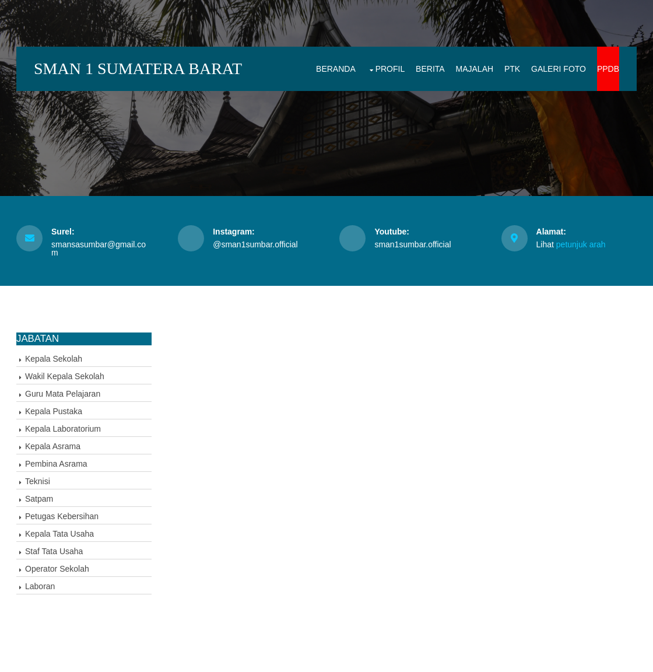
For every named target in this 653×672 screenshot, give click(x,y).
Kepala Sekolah (53, 358)
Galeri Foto (558, 69)
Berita (430, 69)
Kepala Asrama (52, 446)
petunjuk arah (581, 244)
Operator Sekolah (57, 568)
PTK (512, 69)
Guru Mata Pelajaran (62, 393)
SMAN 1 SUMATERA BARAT (138, 69)
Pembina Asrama (56, 463)
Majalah (475, 69)
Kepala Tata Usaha (59, 533)
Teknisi (37, 481)
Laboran (40, 586)
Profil (390, 69)
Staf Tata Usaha (54, 551)
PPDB (608, 69)
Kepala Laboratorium (63, 428)
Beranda (336, 69)
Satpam (39, 498)
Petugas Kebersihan (62, 516)
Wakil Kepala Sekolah (64, 376)
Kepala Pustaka (53, 411)
